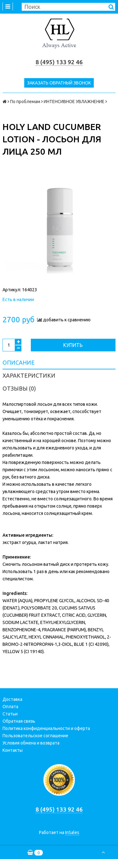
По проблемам (25, 101)
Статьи (10, 713)
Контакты (13, 750)
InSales (72, 832)
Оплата (10, 706)
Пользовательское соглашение (35, 735)
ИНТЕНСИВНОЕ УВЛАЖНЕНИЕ (74, 101)
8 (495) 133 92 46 (59, 62)
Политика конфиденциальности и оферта (46, 728)
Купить (73, 345)
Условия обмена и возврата (31, 742)
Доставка (12, 699)
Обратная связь (19, 721)
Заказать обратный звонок (59, 82)
